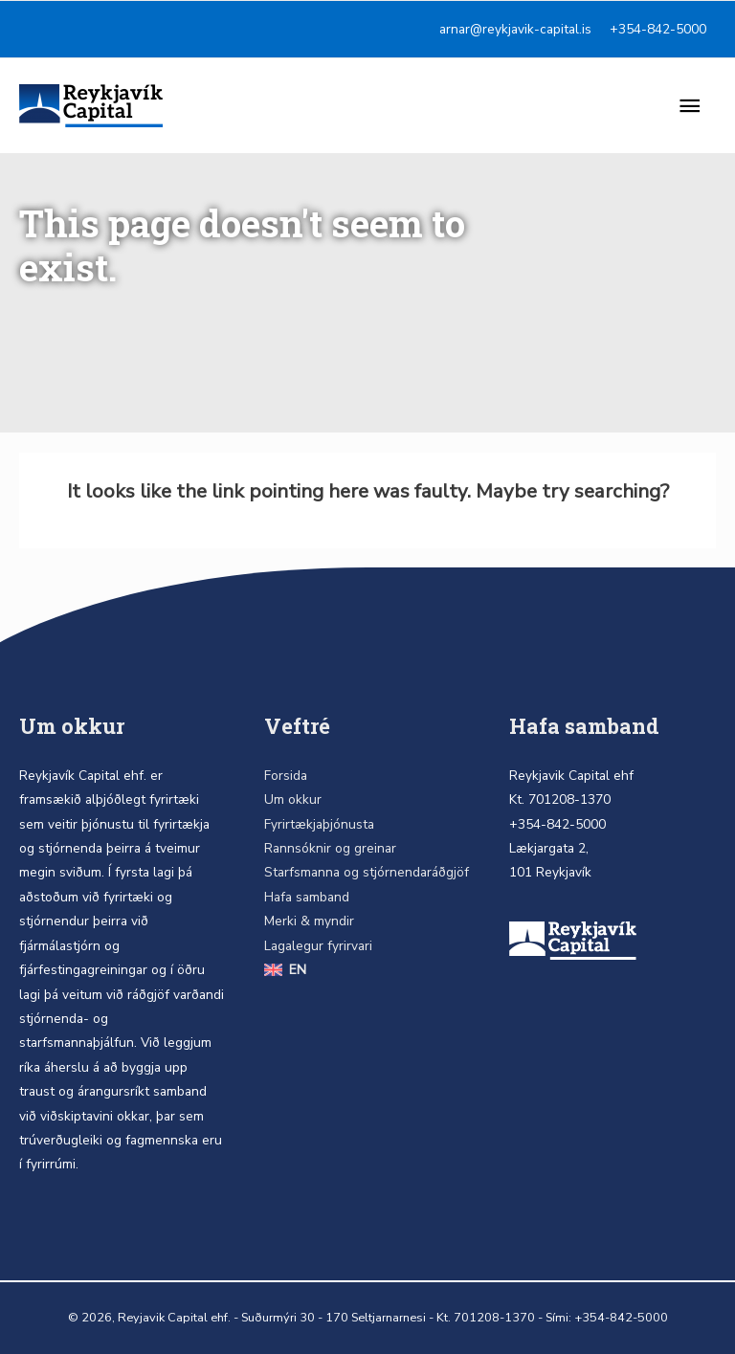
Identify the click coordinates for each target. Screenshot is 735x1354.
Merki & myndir (309, 921)
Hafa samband (306, 897)
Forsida (285, 775)
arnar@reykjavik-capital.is (515, 29)
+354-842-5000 (658, 29)
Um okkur (293, 799)
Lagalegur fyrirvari (318, 946)
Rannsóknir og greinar (330, 848)
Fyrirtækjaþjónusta (319, 824)
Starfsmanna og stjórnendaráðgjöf (366, 872)
